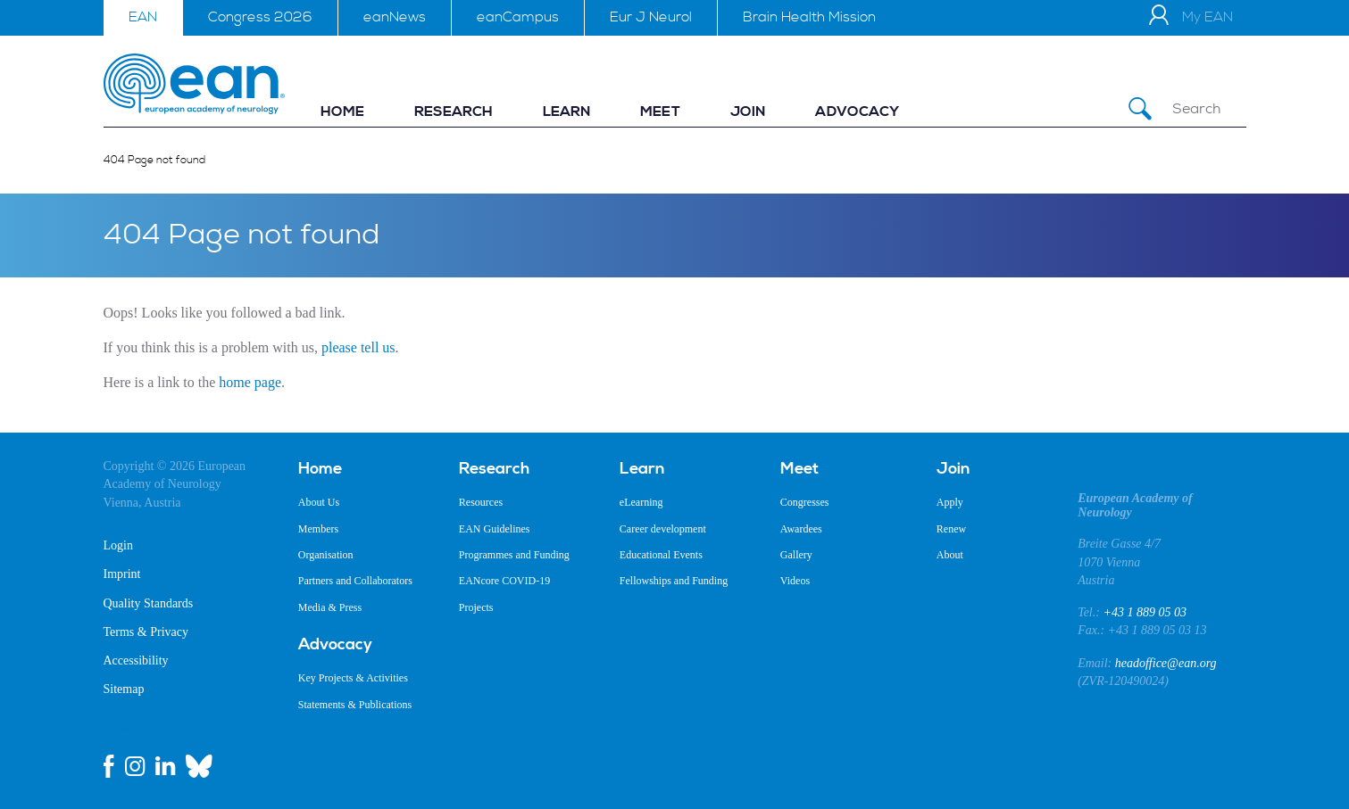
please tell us (358, 347)
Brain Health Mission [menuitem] (809, 17)
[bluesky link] (199, 766)
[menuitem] (342, 112)
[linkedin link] (165, 766)
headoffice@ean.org (1166, 663)
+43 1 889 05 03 (1144, 612)
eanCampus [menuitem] (518, 17)
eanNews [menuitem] (394, 17)
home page (250, 382)
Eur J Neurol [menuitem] (651, 17)
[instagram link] (135, 766)
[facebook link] (109, 766)
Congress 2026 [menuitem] (260, 17)
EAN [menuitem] (143, 17)
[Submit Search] (1140, 109)
